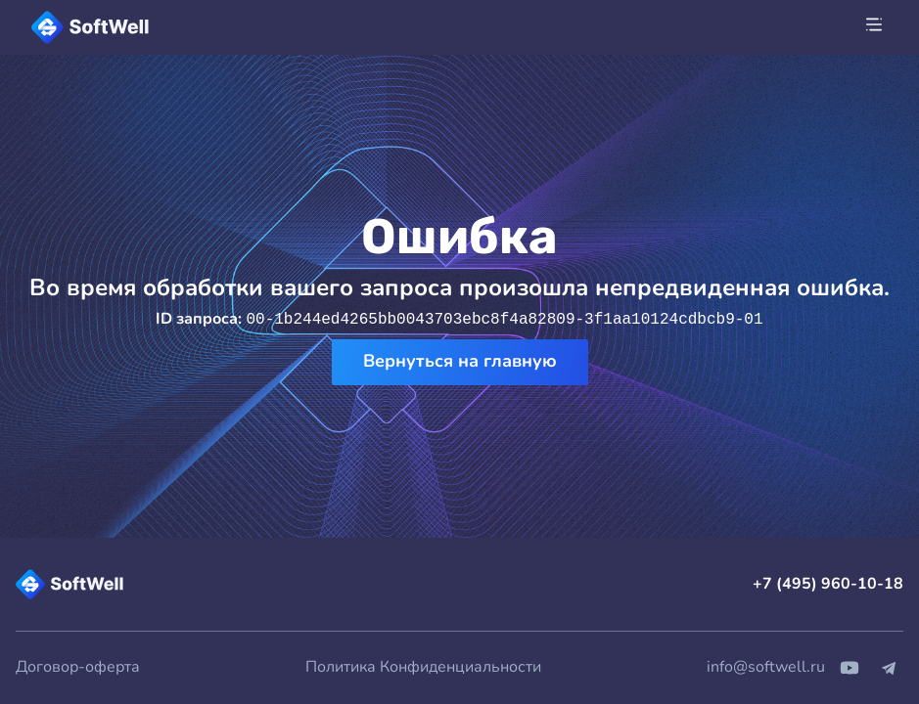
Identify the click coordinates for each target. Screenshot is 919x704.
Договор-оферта (78, 667)
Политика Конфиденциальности (423, 667)
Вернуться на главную (460, 361)
